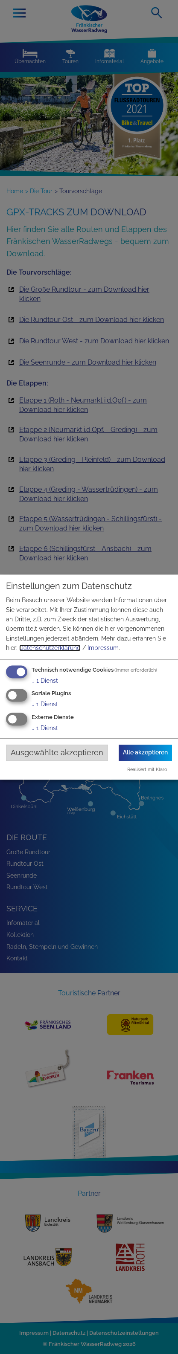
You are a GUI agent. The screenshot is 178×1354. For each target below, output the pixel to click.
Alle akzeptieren (145, 752)
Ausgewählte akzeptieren (57, 752)
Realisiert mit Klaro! (148, 769)
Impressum (103, 648)
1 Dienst (45, 680)
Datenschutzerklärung (50, 648)
